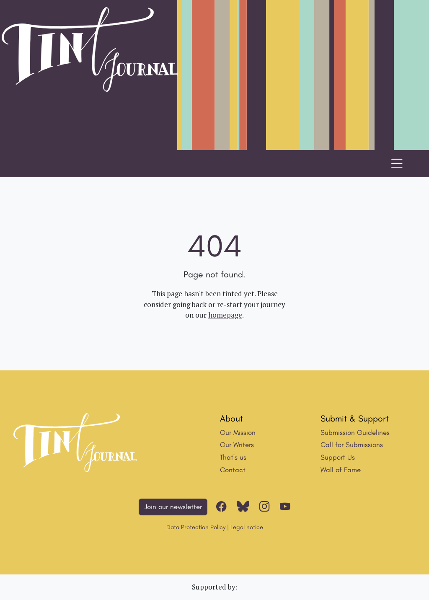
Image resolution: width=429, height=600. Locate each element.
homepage (225, 315)
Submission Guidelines (355, 432)
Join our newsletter (173, 506)
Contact (233, 470)
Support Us (337, 457)
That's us (233, 457)
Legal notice (246, 527)
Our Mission (238, 432)
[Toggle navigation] (397, 164)
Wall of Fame (340, 470)
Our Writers (237, 444)
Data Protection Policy (195, 527)
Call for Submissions (351, 444)
